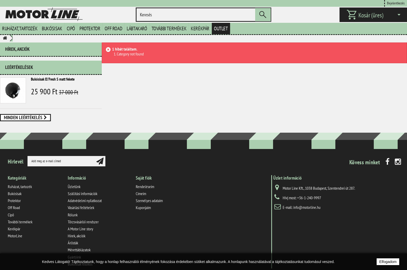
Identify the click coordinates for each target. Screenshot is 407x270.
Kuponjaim (143, 198)
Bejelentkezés (396, 3)
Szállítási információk (82, 184)
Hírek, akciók (17, 49)
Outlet (221, 28)
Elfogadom (388, 262)
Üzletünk (74, 177)
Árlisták (73, 233)
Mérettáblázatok (79, 241)
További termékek (169, 28)
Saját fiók (144, 169)
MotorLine (15, 226)
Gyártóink (74, 248)
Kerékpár (200, 28)
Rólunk (73, 205)
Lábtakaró (137, 28)
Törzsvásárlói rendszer (83, 212)
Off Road (113, 28)
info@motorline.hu (307, 198)
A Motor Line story (80, 219)
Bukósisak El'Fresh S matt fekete (52, 77)
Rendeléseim (145, 177)
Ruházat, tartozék (19, 28)
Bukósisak (52, 28)
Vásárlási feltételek (81, 198)
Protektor (89, 28)
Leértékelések (19, 65)
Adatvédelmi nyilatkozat (85, 191)
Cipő (71, 28)
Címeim (141, 184)
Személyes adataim (149, 191)
